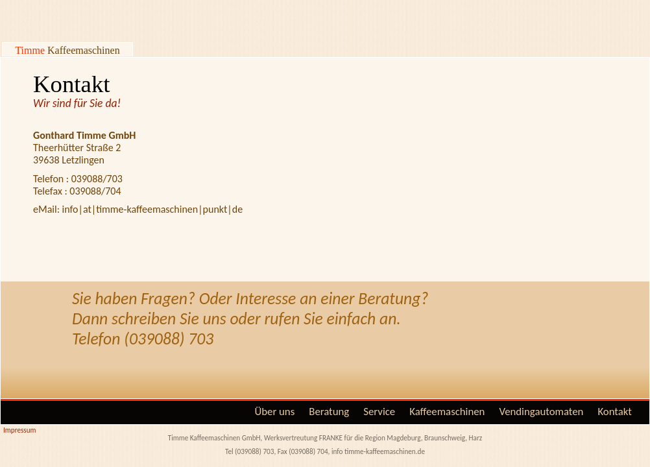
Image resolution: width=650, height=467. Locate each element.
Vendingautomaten (541, 411)
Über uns (274, 411)
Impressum (19, 430)
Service (379, 411)
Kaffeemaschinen (447, 411)
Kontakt (614, 411)
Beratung (329, 411)
